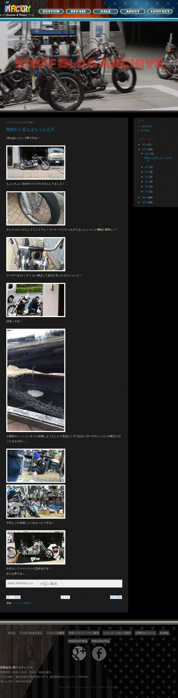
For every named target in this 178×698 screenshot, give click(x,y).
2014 (145, 144)
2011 (145, 202)
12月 (148, 153)
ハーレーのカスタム (31, 633)
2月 (147, 186)
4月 (147, 176)
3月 (147, 181)
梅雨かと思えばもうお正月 (30, 129)
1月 (147, 191)
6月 (147, 167)
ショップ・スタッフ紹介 (117, 633)
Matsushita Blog (100, 641)
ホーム (65, 597)
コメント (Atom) (22, 603)
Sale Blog (146, 126)
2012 (145, 197)
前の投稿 (116, 597)
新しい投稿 (13, 597)
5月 (147, 171)
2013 (145, 149)
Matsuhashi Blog (78, 641)
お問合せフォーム (145, 633)
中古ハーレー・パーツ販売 (84, 633)
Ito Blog (145, 130)
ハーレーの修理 (55, 633)
